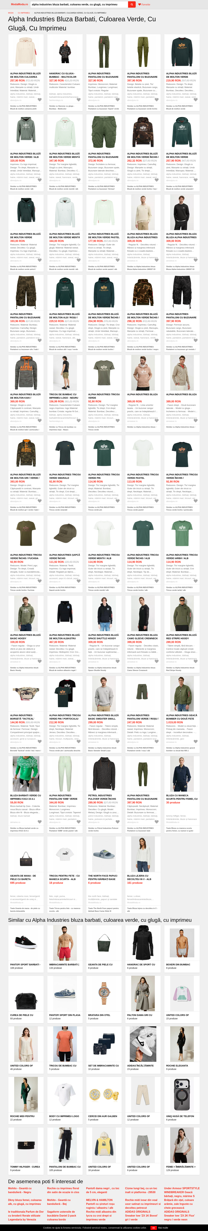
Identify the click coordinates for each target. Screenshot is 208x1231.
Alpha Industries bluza (142, 394)
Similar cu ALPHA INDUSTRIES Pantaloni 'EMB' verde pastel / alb (63, 829)
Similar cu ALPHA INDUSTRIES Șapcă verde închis (62, 588)
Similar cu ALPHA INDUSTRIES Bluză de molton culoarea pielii (23, 107)
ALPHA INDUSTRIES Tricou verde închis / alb (143, 557)
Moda (10, 13)
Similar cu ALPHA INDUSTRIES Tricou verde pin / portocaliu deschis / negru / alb (64, 750)
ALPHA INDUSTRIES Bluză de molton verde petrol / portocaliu (25, 237)
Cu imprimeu (24, 13)
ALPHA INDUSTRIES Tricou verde (104, 396)
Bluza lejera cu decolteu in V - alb (139, 877)
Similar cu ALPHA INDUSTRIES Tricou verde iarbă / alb (179, 588)
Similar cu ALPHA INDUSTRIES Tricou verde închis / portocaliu (179, 508)
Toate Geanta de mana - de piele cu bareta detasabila (25, 909)
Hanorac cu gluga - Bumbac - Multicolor (62, 75)
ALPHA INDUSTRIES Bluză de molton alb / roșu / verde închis (64, 317)
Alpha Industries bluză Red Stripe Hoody (181, 637)
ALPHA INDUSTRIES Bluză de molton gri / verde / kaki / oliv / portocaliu (25, 478)
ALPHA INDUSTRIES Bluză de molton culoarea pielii (25, 77)
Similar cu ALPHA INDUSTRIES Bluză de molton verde (179, 107)
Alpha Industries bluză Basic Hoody (25, 637)
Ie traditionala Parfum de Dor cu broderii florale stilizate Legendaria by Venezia (26, 1215)
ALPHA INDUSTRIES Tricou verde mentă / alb (104, 557)
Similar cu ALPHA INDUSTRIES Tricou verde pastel (140, 508)
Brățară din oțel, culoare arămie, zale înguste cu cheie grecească (179, 1204)
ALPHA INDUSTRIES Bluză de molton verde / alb (25, 155)
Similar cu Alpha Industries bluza (141, 427)
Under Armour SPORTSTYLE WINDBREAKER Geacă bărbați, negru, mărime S (182, 1192)
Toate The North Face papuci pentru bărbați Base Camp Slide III (103, 909)
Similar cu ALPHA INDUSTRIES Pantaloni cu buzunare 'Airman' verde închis (101, 189)
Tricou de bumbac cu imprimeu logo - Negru (63, 396)
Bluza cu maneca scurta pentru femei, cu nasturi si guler (182, 799)
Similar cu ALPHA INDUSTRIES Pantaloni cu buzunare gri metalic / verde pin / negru (181, 349)
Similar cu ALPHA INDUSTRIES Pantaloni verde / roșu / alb (140, 749)
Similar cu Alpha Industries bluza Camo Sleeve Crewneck (141, 669)
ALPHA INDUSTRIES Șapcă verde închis (64, 557)
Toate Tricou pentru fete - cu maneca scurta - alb (64, 909)
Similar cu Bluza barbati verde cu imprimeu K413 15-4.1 (24, 829)
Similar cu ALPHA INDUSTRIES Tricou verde (101, 428)
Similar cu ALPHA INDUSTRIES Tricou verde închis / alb (140, 588)
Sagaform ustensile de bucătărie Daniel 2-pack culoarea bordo (61, 1215)
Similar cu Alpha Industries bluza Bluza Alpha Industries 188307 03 (141, 267)
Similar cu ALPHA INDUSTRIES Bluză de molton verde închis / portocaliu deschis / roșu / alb (101, 349)
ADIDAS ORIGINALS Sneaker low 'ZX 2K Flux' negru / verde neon (179, 1215)
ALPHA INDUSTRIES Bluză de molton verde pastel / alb (104, 237)
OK (153, 1228)
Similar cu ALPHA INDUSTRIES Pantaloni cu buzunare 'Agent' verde (103, 107)
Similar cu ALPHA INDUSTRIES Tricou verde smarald (62, 508)
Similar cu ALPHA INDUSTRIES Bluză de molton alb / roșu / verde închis (63, 349)
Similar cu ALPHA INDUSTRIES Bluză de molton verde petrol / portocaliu (23, 269)
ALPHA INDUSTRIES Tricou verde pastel (143, 476)
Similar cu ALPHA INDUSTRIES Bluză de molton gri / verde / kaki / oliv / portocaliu (24, 510)
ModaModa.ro (19, 4)
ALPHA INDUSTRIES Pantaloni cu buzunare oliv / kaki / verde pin (25, 317)
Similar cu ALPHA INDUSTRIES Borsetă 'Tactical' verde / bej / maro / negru (25, 750)
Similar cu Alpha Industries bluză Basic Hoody (24, 669)
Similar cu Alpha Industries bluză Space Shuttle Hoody (102, 669)
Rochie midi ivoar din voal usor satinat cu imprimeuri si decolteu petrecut (143, 1204)
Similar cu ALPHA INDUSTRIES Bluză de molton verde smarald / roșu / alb (180, 189)
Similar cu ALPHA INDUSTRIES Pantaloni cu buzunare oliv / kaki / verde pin (24, 349)
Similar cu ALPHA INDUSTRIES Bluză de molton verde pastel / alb (102, 267)
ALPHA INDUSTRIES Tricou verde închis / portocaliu (182, 478)
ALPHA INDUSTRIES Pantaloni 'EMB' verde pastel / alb (63, 799)
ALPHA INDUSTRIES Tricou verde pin (104, 476)
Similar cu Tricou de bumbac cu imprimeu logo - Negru (62, 428)
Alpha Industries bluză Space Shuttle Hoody (103, 637)
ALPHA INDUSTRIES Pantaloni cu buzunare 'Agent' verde (103, 77)
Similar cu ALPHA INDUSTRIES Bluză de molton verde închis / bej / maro (142, 189)
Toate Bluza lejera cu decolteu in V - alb (142, 909)
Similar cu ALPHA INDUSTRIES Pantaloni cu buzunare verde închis (142, 107)
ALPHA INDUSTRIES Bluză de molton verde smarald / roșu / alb (181, 157)
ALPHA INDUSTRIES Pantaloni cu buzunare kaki (142, 799)
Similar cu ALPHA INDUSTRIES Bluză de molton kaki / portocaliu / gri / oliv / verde (24, 429)
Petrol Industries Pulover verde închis (102, 797)
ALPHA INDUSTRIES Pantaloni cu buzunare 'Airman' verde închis (103, 157)
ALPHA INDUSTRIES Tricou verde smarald (65, 476)
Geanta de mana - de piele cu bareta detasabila (23, 879)
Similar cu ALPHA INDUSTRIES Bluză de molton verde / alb (23, 187)
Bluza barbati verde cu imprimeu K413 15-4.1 (25, 797)
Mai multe (163, 1227)
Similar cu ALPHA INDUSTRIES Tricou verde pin (101, 508)
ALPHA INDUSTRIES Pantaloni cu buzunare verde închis (142, 77)
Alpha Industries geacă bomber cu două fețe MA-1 (181, 718)
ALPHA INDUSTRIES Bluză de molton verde (181, 75)
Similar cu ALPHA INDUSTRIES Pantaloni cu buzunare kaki (140, 829)
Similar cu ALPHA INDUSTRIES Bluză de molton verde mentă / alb (63, 187)
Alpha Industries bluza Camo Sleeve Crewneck (142, 637)
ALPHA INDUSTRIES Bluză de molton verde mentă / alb (64, 157)
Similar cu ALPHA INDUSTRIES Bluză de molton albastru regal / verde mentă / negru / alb (62, 670)
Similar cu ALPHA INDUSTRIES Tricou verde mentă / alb (101, 588)
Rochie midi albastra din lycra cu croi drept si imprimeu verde (101, 1215)
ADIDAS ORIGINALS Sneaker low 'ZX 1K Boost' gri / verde (141, 1215)
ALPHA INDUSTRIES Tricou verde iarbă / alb (182, 557)
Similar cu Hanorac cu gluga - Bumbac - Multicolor (61, 107)
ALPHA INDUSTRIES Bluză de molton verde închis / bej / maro (143, 157)
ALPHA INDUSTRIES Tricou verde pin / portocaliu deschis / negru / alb (65, 718)
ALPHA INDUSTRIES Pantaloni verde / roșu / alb (142, 718)
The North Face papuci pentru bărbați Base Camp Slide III (102, 879)
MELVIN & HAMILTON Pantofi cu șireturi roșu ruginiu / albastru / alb (100, 1204)
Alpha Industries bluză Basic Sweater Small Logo (103, 718)
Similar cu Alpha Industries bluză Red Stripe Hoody (180, 669)
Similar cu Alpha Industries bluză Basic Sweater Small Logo (102, 749)
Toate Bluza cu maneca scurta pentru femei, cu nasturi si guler (179, 829)
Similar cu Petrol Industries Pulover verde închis (103, 829)
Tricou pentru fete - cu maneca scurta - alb (64, 877)
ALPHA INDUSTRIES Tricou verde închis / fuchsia (26, 557)
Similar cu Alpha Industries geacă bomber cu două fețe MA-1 (180, 749)
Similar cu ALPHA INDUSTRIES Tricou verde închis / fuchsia (23, 588)
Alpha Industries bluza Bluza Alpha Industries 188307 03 (142, 237)
